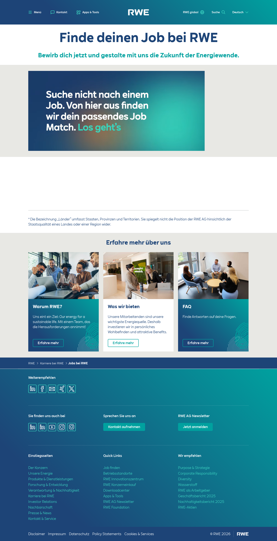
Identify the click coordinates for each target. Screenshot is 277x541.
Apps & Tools (90, 12)
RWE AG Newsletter (118, 502)
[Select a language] (240, 12)
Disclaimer (36, 534)
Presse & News (39, 513)
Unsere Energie (40, 473)
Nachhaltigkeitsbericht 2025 (201, 502)
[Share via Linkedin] (32, 389)
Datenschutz (79, 534)
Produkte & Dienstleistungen (50, 479)
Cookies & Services (139, 534)
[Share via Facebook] (42, 389)
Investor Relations (42, 502)
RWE (31, 363)
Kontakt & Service (42, 519)
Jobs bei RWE (78, 363)
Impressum (57, 534)
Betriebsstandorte (117, 473)
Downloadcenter (116, 490)
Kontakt (61, 12)
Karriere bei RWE (52, 363)
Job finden (111, 468)
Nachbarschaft (40, 507)
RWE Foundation (116, 507)
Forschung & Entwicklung (48, 485)
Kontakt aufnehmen (124, 427)
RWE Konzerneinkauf (119, 485)
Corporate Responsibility (197, 473)
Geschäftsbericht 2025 (197, 496)
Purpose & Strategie (194, 468)
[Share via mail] (52, 389)
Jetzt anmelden (195, 427)
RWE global (190, 12)
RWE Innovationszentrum (123, 479)
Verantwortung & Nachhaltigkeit (53, 490)
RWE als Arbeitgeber (194, 490)
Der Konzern (38, 468)
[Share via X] (71, 389)
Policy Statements (106, 534)
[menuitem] (59, 12)
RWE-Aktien (187, 507)
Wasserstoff (187, 485)
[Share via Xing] (62, 389)
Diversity (185, 479)
